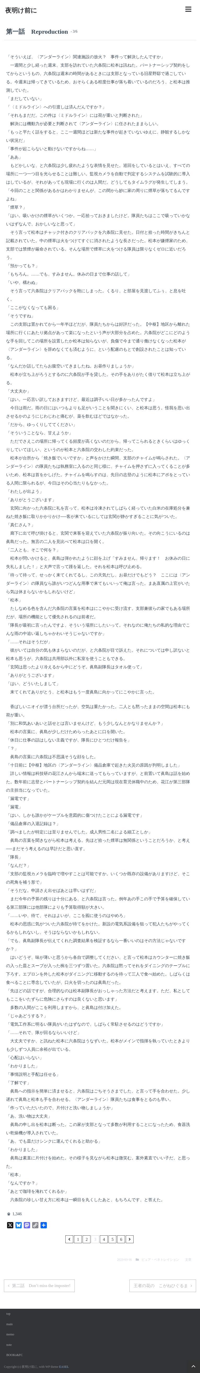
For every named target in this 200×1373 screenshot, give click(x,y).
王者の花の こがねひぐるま (161, 1285)
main (9, 1324)
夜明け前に (21, 10)
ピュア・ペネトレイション (160, 1259)
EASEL (64, 1367)
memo (10, 1334)
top (8, 1314)
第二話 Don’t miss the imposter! (41, 1285)
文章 (188, 1259)
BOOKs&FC (14, 1355)
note (9, 1345)
